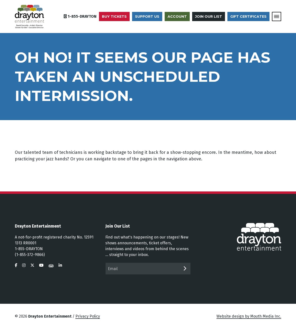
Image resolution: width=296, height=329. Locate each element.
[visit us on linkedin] (60, 265)
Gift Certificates (248, 16)
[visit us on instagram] (24, 265)
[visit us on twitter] (32, 265)
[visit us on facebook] (16, 265)
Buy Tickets (114, 16)
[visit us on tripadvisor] (51, 265)
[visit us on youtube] (41, 265)
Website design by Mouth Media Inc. (248, 316)
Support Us (147, 16)
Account (177, 16)
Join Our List (208, 16)
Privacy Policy (87, 316)
